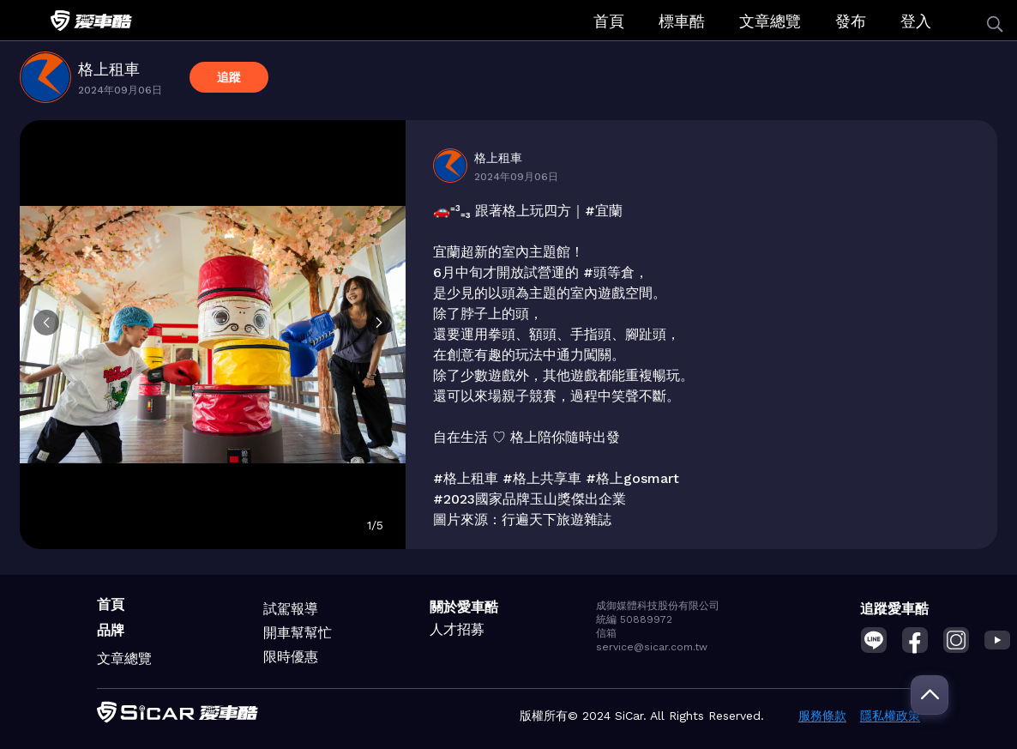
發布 (850, 21)
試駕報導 (290, 609)
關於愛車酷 (464, 607)
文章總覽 (770, 21)
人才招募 (457, 629)
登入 (915, 21)
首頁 (608, 21)
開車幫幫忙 (297, 633)
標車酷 (682, 21)
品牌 (110, 630)
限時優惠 (290, 657)
